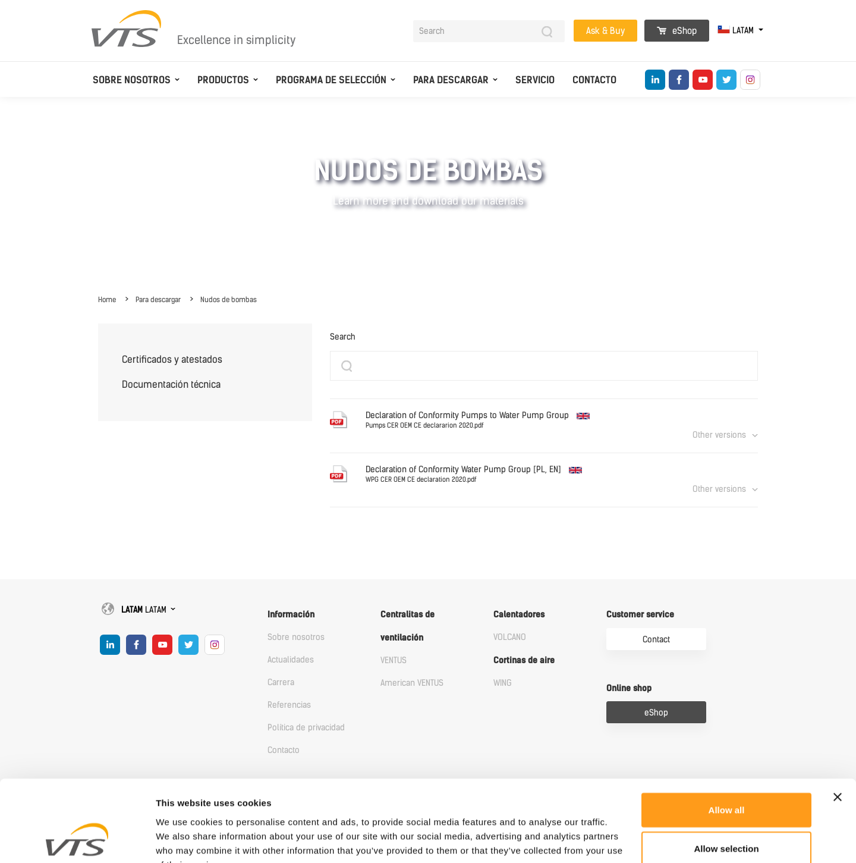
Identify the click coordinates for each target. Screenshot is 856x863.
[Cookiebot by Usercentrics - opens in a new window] (77, 840)
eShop (677, 31)
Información (291, 615)
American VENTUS (411, 683)
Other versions (719, 435)
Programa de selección (331, 80)
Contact (656, 640)
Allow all (727, 737)
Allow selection (726, 776)
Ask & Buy (605, 31)
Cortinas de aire (524, 660)
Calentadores (519, 615)
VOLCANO (509, 637)
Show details (624, 839)
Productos (223, 80)
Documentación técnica (171, 384)
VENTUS (393, 660)
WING (502, 683)
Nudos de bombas (228, 300)
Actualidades (291, 660)
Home (107, 300)
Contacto (594, 80)
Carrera (281, 682)
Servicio (535, 80)
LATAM (736, 31)
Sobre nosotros (132, 80)
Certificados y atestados (172, 359)
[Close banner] (837, 724)
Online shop (629, 688)
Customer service (640, 615)
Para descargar (451, 80)
